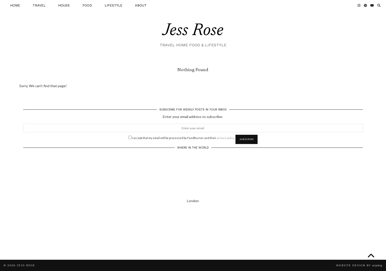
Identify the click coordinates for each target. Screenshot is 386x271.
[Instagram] (359, 5)
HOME (15, 5)
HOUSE (64, 5)
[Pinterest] (365, 5)
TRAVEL (39, 5)
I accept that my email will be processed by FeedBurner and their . (181, 137)
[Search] (378, 5)
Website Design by (359, 265)
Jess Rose (193, 31)
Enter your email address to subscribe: (193, 116)
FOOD (87, 5)
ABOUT (141, 5)
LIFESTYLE (113, 5)
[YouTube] (372, 5)
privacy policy (225, 138)
